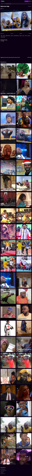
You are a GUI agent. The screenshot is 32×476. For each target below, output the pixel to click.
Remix (12, 33)
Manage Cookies (3, 473)
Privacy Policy (2, 471)
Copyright (2, 472)
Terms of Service (3, 469)
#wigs (26, 35)
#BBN (4, 35)
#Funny (12, 35)
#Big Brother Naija (8, 35)
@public (3, 8)
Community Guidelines (3, 470)
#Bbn (1, 35)
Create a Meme (27, 1)
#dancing (29, 35)
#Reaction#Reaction (16, 35)
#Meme (20, 35)
